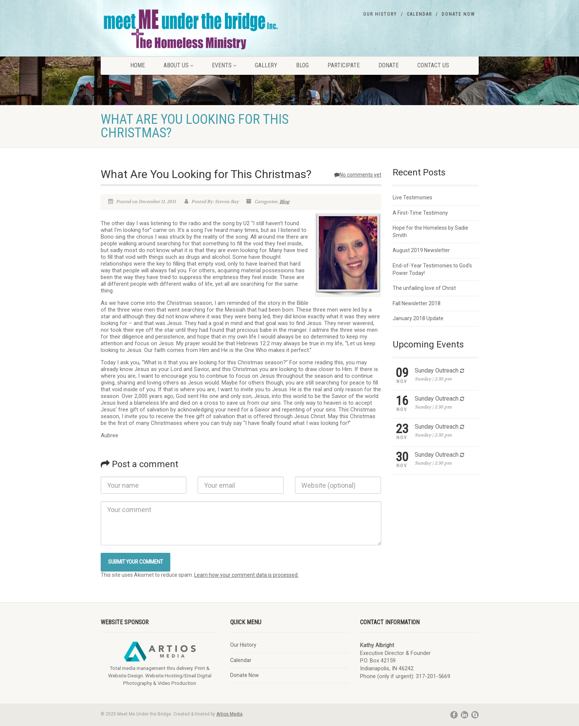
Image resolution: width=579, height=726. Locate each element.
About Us (178, 65)
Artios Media (229, 714)
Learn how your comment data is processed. (246, 575)
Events (224, 65)
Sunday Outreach (436, 370)
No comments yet (357, 175)
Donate (388, 65)
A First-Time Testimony (420, 213)
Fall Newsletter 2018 (417, 303)
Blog (302, 65)
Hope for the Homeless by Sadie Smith (430, 231)
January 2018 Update (418, 318)
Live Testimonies (412, 197)
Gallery (266, 65)
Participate (343, 65)
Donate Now (458, 14)
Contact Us (433, 65)
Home (137, 65)
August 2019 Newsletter (421, 250)
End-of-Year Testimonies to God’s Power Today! (432, 269)
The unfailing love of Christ (424, 288)
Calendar (419, 14)
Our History (380, 14)
